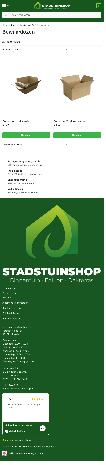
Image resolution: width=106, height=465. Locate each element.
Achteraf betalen (11, 318)
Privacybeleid (9, 293)
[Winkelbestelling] (35, 49)
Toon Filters (11, 41)
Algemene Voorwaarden (15, 302)
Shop (13, 25)
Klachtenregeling (11, 308)
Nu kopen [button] (26, 135)
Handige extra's (26, 25)
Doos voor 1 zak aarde (15, 121)
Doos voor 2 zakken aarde (69, 121)
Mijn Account (9, 288)
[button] (98, 5)
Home (5, 25)
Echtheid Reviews (11, 313)
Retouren (7, 297)
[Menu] (7, 5)
